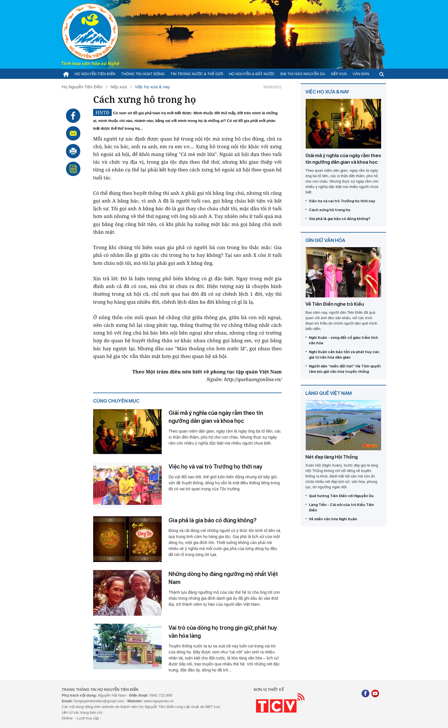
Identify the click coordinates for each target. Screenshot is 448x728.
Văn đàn (361, 74)
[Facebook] (365, 694)
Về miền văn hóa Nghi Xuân (333, 519)
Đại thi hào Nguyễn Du (302, 74)
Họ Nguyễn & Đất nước (252, 74)
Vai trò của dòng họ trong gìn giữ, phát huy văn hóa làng (223, 631)
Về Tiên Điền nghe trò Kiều (334, 304)
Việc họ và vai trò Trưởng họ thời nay (215, 466)
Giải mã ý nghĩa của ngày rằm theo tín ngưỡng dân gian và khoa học (216, 416)
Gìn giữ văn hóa (325, 240)
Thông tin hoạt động (143, 74)
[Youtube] (375, 694)
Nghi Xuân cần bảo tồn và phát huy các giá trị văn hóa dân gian (344, 354)
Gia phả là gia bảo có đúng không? (213, 520)
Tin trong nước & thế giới (197, 74)
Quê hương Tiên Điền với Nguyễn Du (341, 496)
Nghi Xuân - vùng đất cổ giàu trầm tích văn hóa (343, 340)
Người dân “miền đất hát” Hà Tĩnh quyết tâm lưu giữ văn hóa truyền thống (345, 369)
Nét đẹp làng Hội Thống (331, 457)
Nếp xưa (339, 74)
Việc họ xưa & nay (152, 86)
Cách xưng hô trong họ (329, 210)
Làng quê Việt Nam (328, 393)
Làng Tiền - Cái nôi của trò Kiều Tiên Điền (341, 507)
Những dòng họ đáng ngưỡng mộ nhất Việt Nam (223, 578)
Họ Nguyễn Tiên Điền (95, 74)
